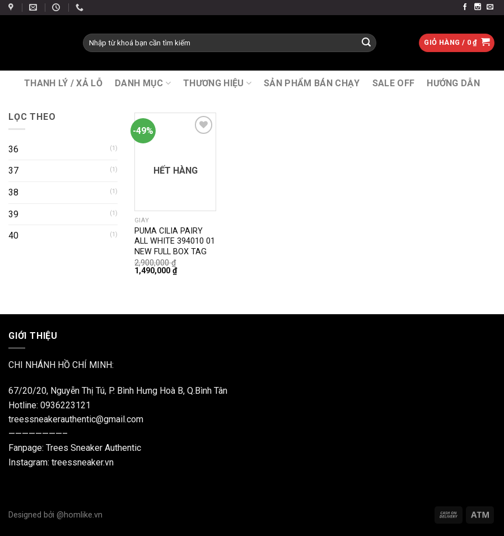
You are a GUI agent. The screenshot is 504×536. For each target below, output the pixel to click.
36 (13, 149)
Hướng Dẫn (453, 83)
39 (13, 214)
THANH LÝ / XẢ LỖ (63, 83)
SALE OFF (393, 83)
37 (13, 170)
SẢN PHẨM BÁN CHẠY (312, 83)
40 (13, 235)
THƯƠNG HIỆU (217, 83)
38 (13, 192)
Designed (26, 515)
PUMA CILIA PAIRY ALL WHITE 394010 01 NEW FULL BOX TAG (174, 241)
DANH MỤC (143, 83)
